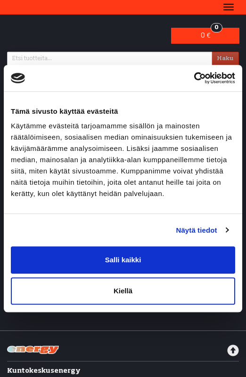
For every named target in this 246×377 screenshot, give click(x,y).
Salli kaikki (123, 260)
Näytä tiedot (196, 230)
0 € (211, 33)
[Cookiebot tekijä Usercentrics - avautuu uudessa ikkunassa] (194, 78)
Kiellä (123, 291)
